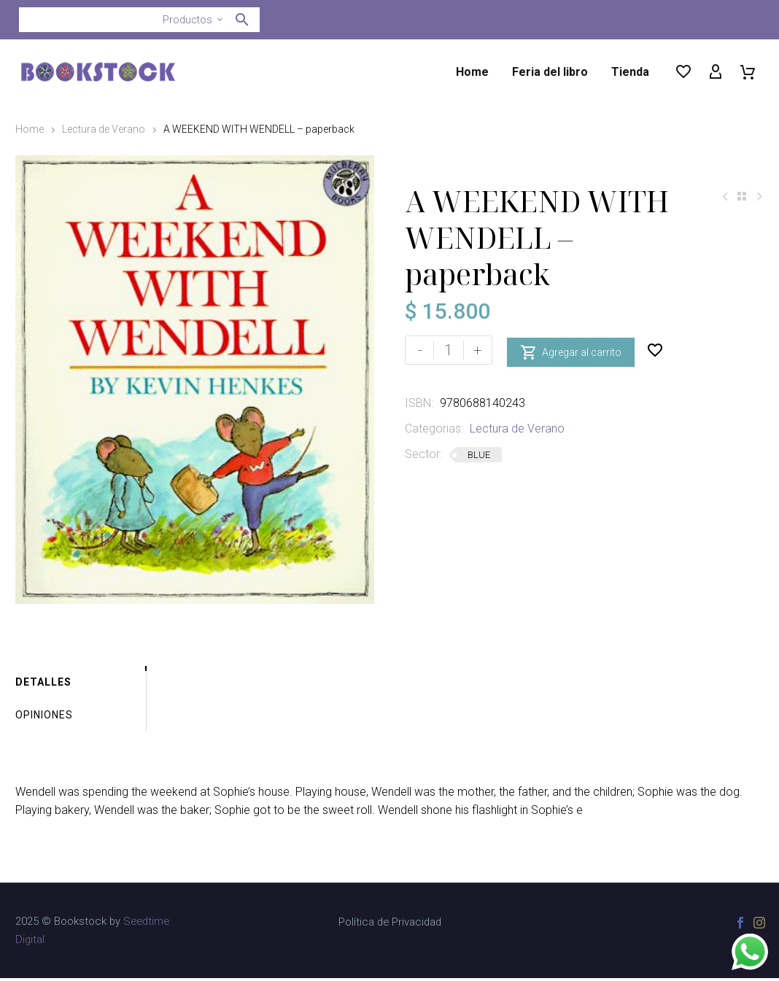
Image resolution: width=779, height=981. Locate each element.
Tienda (630, 72)
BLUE (479, 454)
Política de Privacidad (389, 925)
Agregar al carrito (570, 350)
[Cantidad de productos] (448, 350)
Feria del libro (550, 72)
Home (472, 72)
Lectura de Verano (103, 129)
